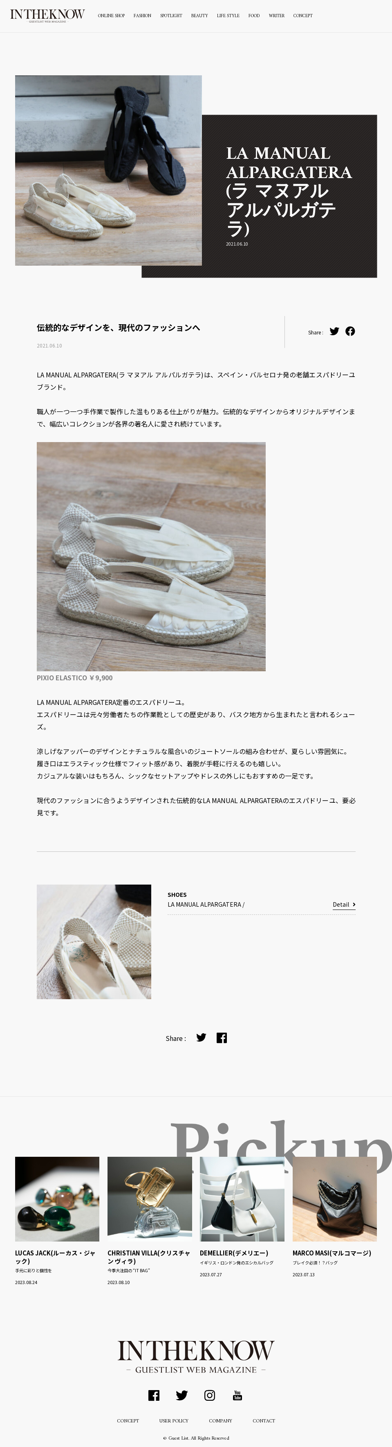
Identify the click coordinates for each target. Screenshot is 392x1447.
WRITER (276, 16)
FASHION (142, 16)
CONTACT (264, 1421)
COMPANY (220, 1421)
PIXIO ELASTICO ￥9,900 (74, 677)
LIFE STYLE (228, 16)
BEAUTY (199, 16)
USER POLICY (173, 1421)
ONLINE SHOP (111, 16)
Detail (344, 904)
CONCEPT (303, 16)
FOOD (254, 16)
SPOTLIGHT (171, 16)
